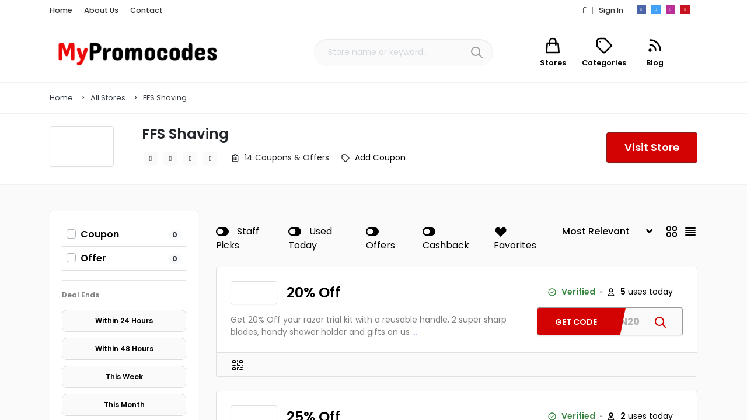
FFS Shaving (165, 98)
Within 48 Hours (124, 349)
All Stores (107, 98)
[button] (586, 10)
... (414, 332)
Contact (136, 10)
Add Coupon (380, 157)
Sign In (610, 10)
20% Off (313, 292)
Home (59, 10)
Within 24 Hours (124, 321)
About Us (96, 10)
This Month (124, 405)
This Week (124, 377)
